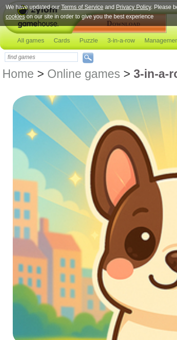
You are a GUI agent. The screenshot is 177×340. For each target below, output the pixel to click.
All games (30, 40)
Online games (83, 73)
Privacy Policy (133, 7)
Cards (62, 40)
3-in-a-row (121, 40)
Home (18, 73)
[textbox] (41, 57)
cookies (15, 16)
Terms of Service (82, 7)
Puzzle (88, 40)
